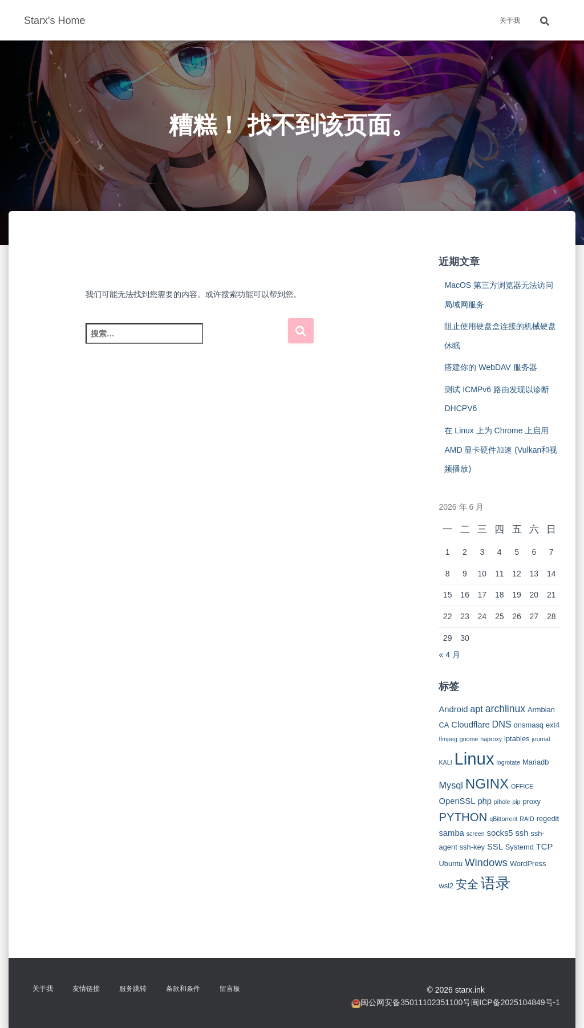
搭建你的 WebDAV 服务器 (490, 367)
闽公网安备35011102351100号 (415, 1002)
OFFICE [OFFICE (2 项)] (522, 786)
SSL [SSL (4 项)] (495, 846)
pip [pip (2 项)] (516, 801)
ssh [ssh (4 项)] (521, 833)
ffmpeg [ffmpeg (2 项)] (448, 739)
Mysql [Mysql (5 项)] (451, 785)
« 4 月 (449, 654)
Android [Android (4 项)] (453, 709)
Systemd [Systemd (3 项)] (519, 847)
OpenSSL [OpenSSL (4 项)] (457, 801)
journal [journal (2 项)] (541, 739)
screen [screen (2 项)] (476, 833)
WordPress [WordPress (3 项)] (528, 863)
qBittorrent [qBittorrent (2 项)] (503, 818)
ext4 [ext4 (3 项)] (552, 725)
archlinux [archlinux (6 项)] (505, 708)
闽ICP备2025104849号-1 (515, 1002)
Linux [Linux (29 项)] (474, 758)
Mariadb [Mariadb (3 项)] (535, 762)
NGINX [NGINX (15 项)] (487, 783)
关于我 (510, 21)
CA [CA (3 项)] (444, 725)
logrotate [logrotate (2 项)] (508, 762)
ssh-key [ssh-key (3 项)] (472, 847)
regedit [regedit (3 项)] (548, 818)
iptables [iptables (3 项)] (516, 738)
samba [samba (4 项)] (451, 833)
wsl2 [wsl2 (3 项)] (446, 885)
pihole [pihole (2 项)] (502, 801)
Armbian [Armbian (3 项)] (541, 709)
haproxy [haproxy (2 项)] (491, 739)
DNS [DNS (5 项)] (502, 724)
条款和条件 (183, 989)
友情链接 (86, 989)
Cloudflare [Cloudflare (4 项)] (470, 724)
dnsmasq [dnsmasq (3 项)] (529, 725)
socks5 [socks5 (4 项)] (500, 833)
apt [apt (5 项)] (476, 709)
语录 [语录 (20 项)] (495, 883)
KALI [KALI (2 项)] (445, 762)
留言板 (230, 989)
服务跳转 (133, 989)
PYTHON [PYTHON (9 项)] (463, 817)
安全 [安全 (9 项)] (467, 884)
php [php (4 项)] (484, 801)
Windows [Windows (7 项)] (486, 862)
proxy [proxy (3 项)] (531, 801)
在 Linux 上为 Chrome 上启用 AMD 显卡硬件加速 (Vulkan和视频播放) (500, 449)
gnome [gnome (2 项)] (469, 739)
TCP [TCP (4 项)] (544, 846)
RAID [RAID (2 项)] (527, 818)
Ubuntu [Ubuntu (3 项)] (451, 863)
